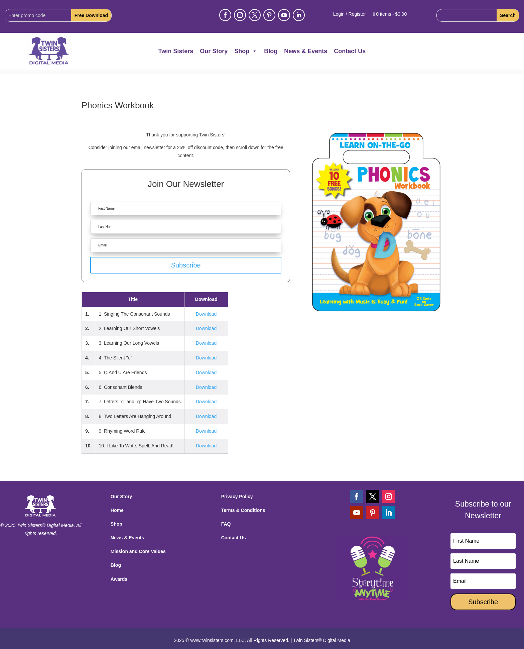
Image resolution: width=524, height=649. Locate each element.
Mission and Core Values (138, 547)
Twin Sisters (175, 51)
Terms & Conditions (243, 506)
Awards (119, 574)
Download (206, 309)
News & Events (305, 51)
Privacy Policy (237, 492)
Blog (270, 51)
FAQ (226, 519)
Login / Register (349, 14)
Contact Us (350, 51)
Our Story (214, 51)
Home (117, 506)
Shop (245, 51)
